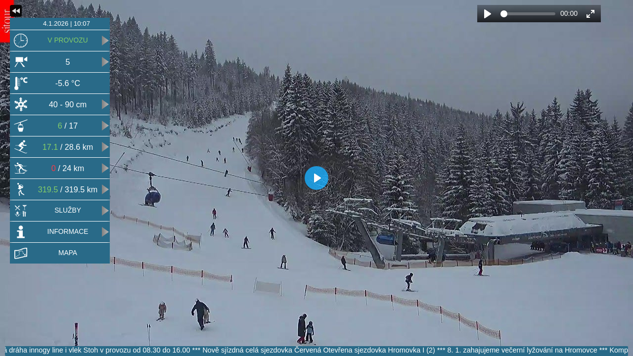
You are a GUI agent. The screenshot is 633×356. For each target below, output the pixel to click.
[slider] (527, 14)
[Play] (488, 14)
